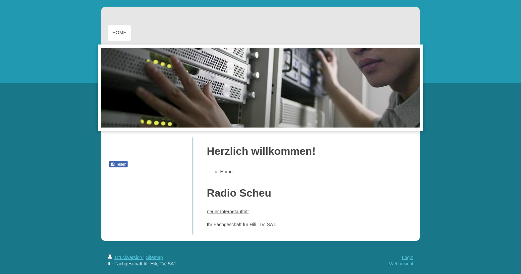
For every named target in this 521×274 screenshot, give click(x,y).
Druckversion (125, 257)
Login (407, 257)
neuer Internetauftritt (228, 211)
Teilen (118, 164)
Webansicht (401, 263)
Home (226, 171)
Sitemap (154, 257)
